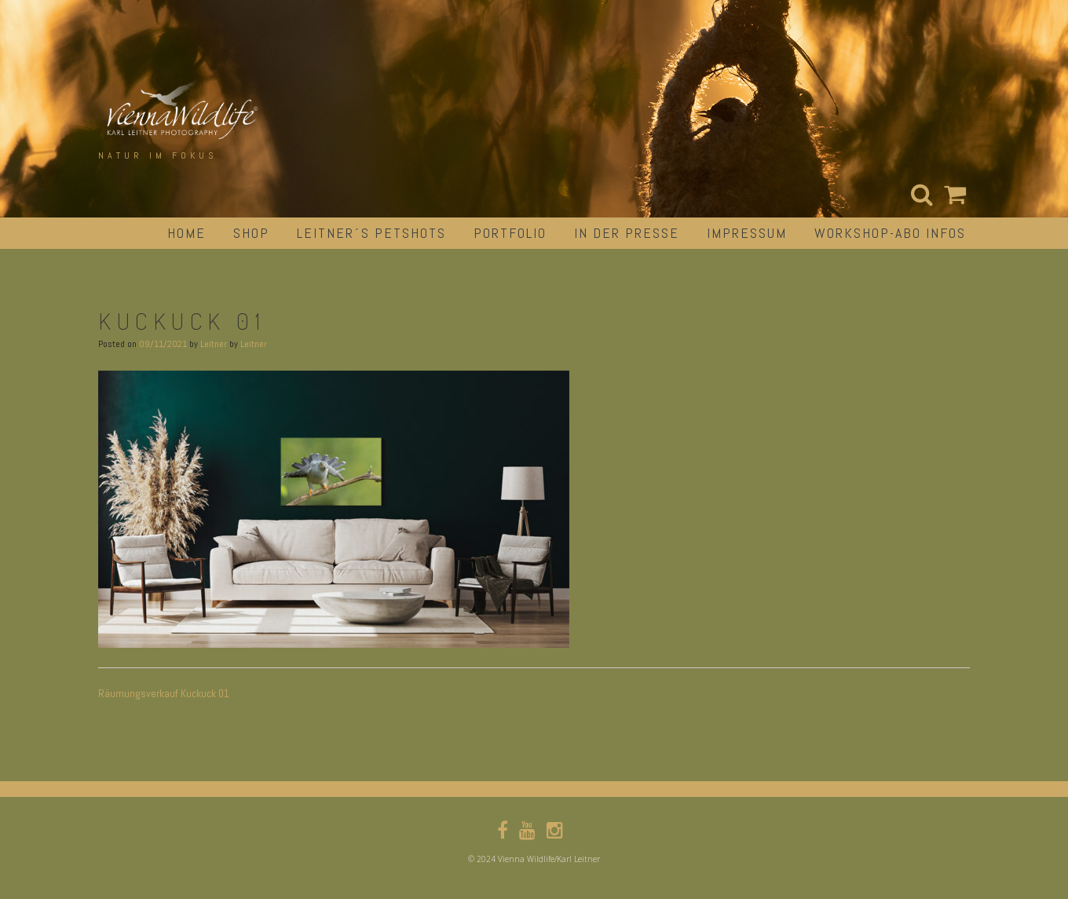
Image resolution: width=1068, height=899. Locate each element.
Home (186, 233)
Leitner (213, 344)
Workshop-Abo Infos (890, 233)
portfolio (510, 233)
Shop (251, 233)
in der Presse (626, 233)
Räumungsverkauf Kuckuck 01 (163, 693)
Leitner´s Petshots (371, 233)
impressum (747, 233)
